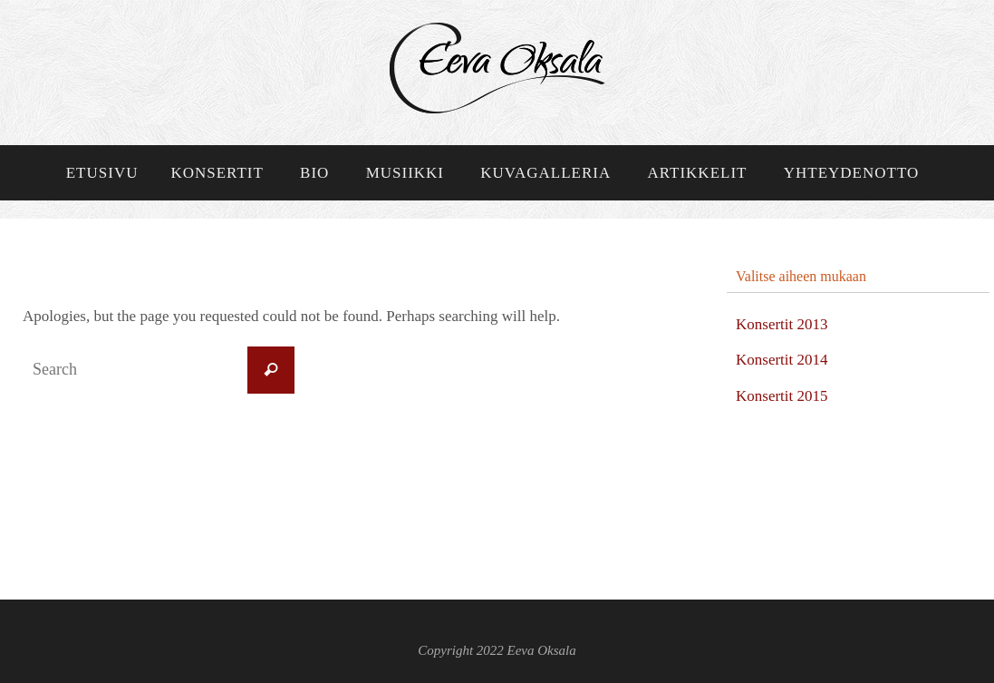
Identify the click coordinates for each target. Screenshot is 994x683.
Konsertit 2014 (782, 359)
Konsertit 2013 (782, 324)
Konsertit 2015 (782, 396)
